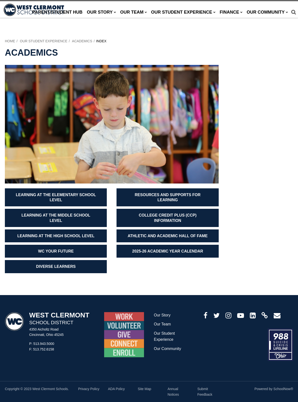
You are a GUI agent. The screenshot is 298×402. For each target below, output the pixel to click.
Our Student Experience (43, 41)
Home (10, 41)
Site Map (144, 389)
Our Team (162, 324)
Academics (82, 41)
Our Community (167, 349)
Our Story (162, 315)
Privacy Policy (88, 389)
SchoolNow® (283, 389)
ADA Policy (116, 389)
